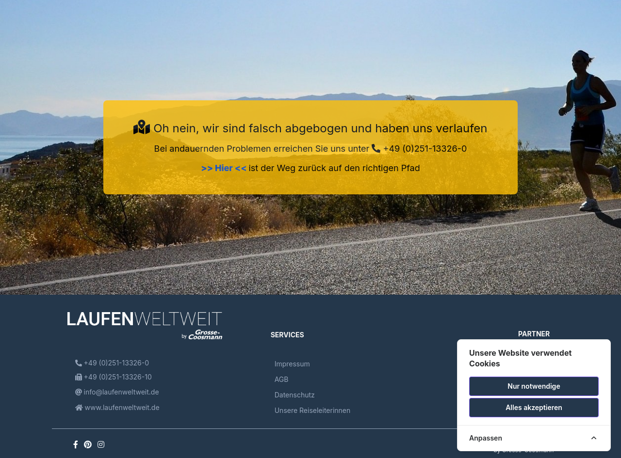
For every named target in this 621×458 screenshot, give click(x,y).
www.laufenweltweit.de (117, 407)
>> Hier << (224, 168)
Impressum (292, 364)
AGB (282, 379)
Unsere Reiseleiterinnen (313, 410)
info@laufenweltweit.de (117, 392)
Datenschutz (295, 395)
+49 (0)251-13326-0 (419, 148)
